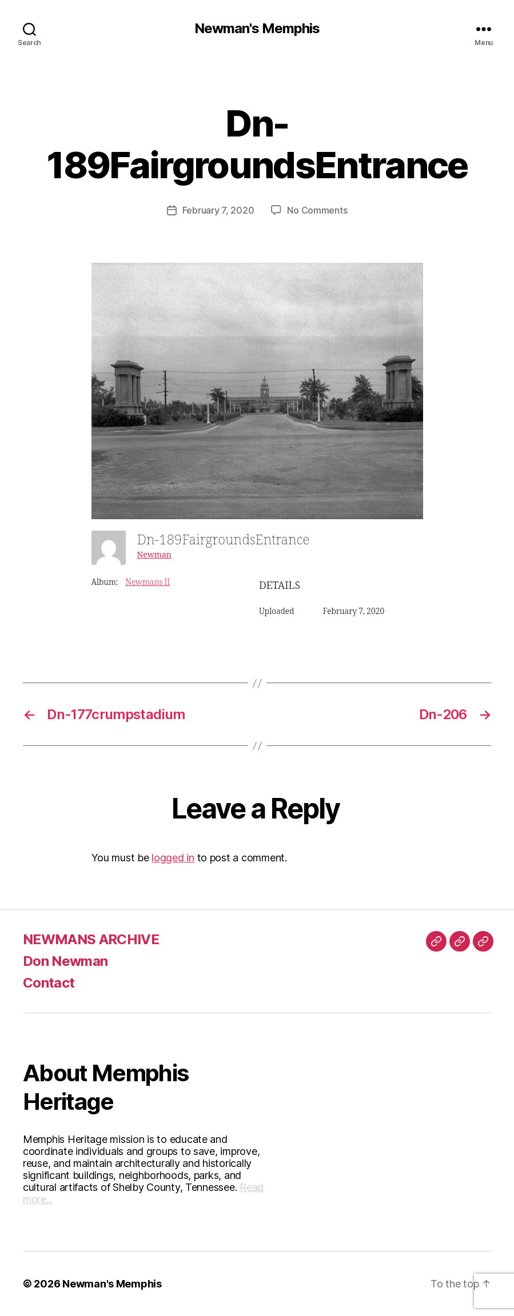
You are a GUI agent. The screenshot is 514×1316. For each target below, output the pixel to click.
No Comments (317, 210)
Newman (154, 555)
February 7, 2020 (218, 210)
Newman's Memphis (257, 28)
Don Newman (65, 961)
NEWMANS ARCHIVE (91, 939)
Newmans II (147, 582)
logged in (173, 858)
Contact (48, 982)
